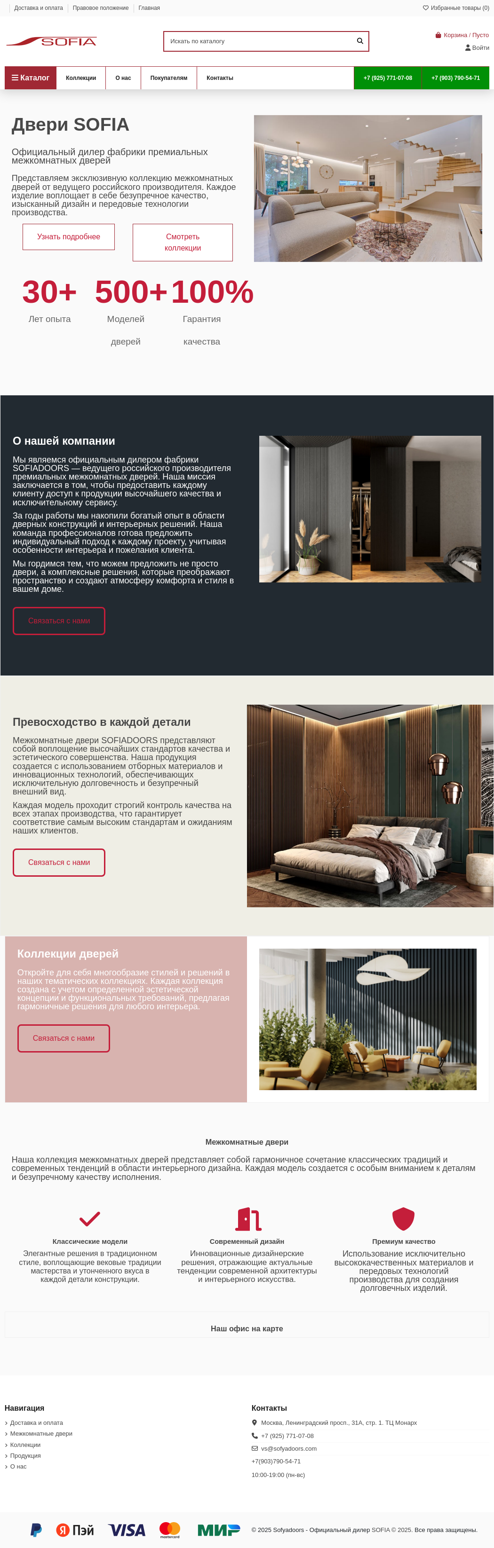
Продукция (25, 1455)
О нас (18, 1466)
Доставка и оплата (39, 8)
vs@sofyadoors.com (289, 1448)
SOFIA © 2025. (392, 1529)
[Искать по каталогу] (360, 41)
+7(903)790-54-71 (276, 1461)
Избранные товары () (456, 8)
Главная (149, 8)
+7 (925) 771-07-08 (287, 1435)
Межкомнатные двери (41, 1433)
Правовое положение (101, 8)
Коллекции (25, 1444)
